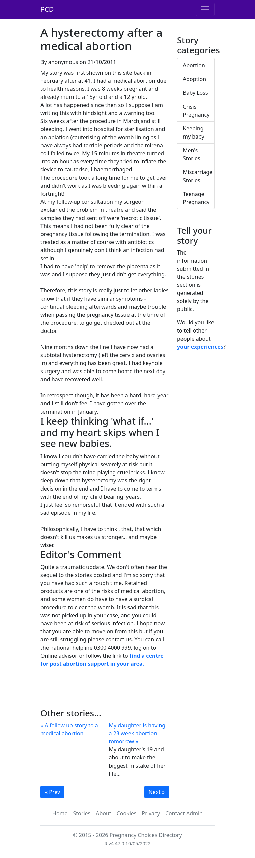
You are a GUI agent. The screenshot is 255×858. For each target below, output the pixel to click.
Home (60, 813)
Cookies (127, 813)
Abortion (194, 65)
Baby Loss (195, 92)
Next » (157, 792)
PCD (47, 9)
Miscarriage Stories (198, 176)
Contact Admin (184, 813)
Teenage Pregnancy (196, 198)
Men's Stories (191, 154)
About (103, 813)
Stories (82, 813)
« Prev (52, 792)
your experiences (200, 346)
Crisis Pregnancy (196, 110)
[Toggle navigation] (205, 9)
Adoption (194, 79)
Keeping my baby (193, 132)
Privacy (151, 813)
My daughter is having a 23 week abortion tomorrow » (137, 733)
